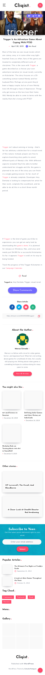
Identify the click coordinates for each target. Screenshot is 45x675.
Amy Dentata (18, 282)
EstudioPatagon (30, 669)
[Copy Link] (22, 316)
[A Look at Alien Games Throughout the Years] (7, 581)
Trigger (33, 65)
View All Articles (22, 374)
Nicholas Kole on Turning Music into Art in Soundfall (11, 448)
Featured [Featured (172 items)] (20, 597)
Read (24, 276)
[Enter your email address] (21, 542)
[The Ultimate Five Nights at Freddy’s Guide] (7, 569)
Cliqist (22, 5)
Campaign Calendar (14, 268)
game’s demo (22, 245)
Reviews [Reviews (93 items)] (6, 602)
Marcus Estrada (21, 349)
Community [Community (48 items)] (7, 597)
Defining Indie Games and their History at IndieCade (33, 415)
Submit (23, 549)
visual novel (36, 282)
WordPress (29, 664)
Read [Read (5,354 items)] (31, 597)
